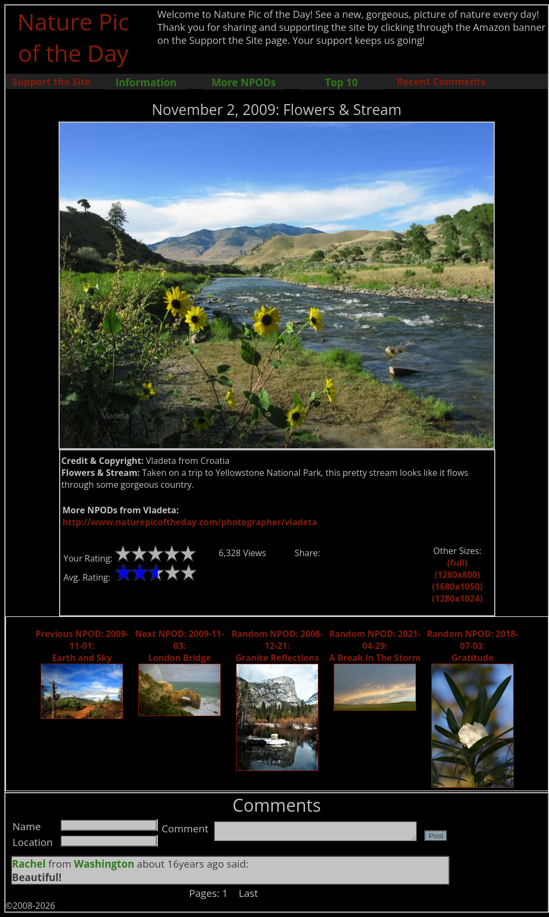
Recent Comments (441, 81)
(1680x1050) (457, 587)
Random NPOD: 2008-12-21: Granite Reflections (277, 646)
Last (248, 893)
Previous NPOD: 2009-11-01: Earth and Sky (81, 646)
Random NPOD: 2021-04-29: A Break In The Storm (375, 646)
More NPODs (244, 82)
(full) (457, 563)
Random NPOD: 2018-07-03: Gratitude (473, 646)
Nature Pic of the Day (73, 36)
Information (146, 82)
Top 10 (341, 82)
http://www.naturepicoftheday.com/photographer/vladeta (189, 522)
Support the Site (51, 81)
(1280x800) (457, 575)
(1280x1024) (457, 598)
